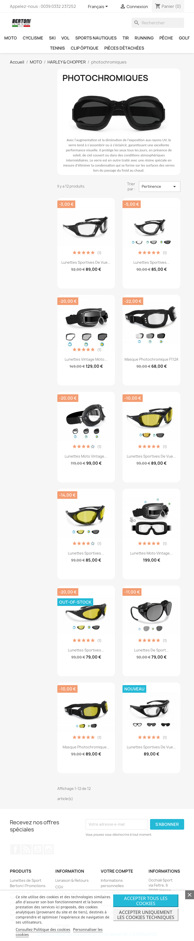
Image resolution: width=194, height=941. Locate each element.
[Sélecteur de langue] (99, 7)
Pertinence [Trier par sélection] (160, 186)
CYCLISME (33, 38)
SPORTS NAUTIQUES (96, 38)
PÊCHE (166, 38)
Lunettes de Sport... (151, 650)
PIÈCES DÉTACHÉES (124, 48)
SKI (52, 38)
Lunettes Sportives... (151, 262)
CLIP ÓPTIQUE (85, 48)
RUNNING (144, 38)
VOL (65, 38)
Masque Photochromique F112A (151, 359)
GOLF (184, 38)
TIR (126, 38)
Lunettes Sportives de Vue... (86, 262)
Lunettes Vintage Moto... (86, 359)
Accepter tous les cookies (145, 900)
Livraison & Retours (72, 880)
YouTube (38, 849)
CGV (59, 887)
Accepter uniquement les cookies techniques (145, 914)
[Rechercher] (158, 23)
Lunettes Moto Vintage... (86, 456)
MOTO (10, 38)
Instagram (49, 849)
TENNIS (57, 48)
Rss (26, 849)
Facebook (15, 849)
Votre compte (117, 871)
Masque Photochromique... (86, 747)
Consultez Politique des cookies (43, 929)
